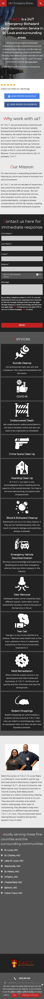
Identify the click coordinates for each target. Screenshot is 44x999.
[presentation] (22, 317)
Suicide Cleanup (22, 363)
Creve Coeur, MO (13, 893)
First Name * (6, 233)
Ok (14, 995)
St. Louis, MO (11, 850)
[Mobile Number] (22, 269)
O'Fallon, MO (11, 877)
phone (40, 3)
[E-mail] (22, 258)
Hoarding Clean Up (22, 478)
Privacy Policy (30, 995)
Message (5, 282)
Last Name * (6, 244)
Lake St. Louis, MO (13, 861)
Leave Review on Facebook (23, 104)
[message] (22, 289)
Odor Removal (22, 594)
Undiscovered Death (22, 420)
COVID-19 (22, 396)
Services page (31, 62)
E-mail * (4, 254)
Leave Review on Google (23, 96)
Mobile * (5, 264)
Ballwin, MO (10, 887)
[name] (22, 238)
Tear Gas (22, 631)
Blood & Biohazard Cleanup (22, 518)
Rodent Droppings (22, 711)
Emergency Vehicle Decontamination (22, 556)
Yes (40, 274)
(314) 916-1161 (24, 978)
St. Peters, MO (11, 871)
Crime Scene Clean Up (22, 454)
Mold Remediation (22, 671)
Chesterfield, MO (13, 882)
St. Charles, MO (12, 855)
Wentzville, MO (12, 866)
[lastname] (22, 248)
